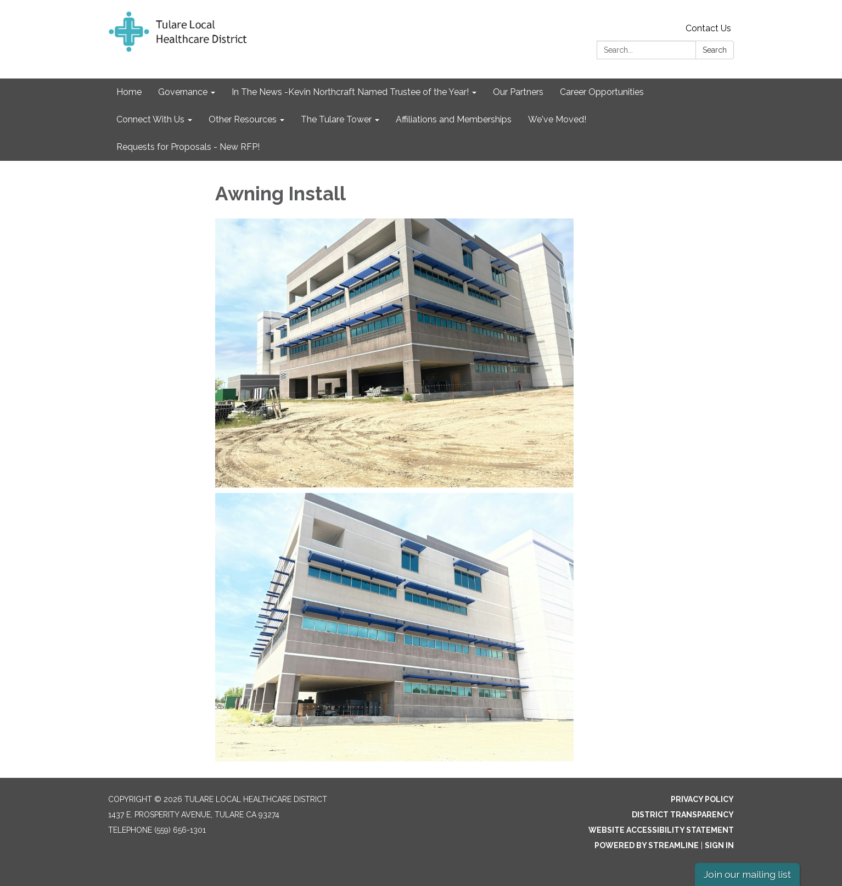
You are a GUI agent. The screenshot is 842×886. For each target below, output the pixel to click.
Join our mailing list (747, 874)
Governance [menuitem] (182, 92)
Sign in (719, 845)
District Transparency (683, 814)
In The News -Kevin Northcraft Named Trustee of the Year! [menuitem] (350, 92)
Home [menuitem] (129, 92)
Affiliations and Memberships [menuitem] (454, 119)
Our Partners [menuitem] (518, 92)
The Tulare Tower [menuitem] (336, 119)
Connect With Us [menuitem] (150, 119)
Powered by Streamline (646, 845)
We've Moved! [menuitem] (557, 119)
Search (715, 50)
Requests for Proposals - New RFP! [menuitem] (188, 147)
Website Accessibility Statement (661, 830)
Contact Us (708, 28)
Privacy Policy (702, 799)
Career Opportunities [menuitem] (602, 92)
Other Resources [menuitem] (243, 119)
